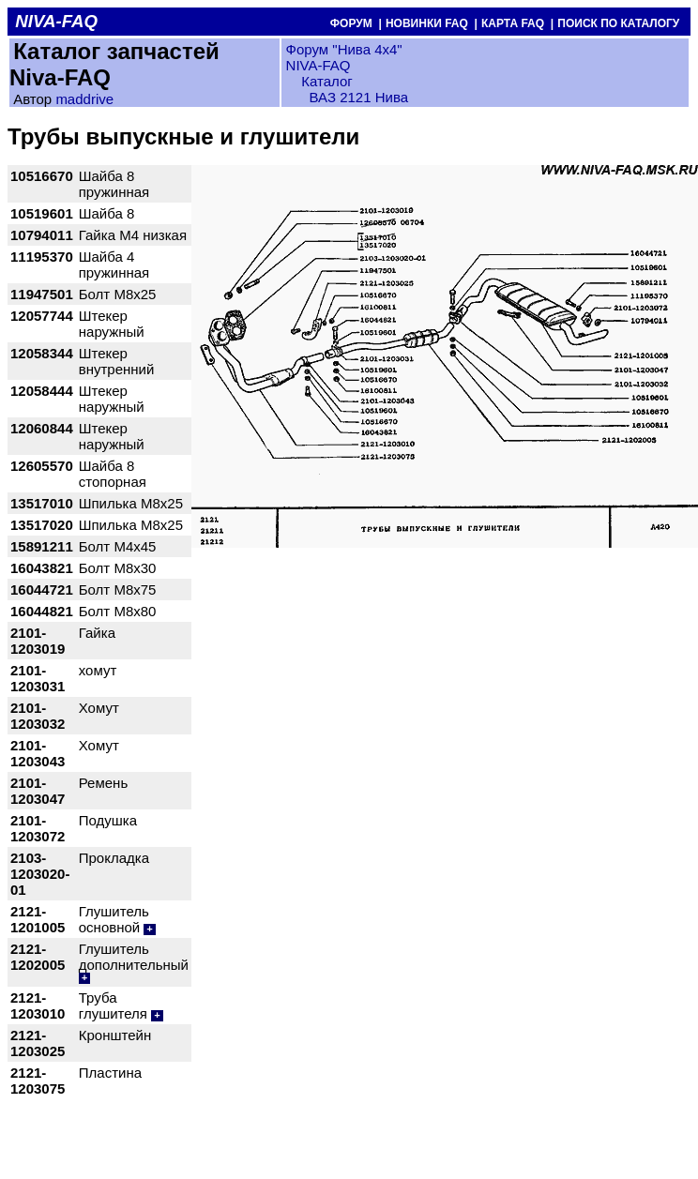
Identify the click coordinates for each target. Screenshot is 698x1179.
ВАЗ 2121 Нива (359, 97)
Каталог (325, 81)
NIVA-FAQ (318, 65)
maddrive (84, 99)
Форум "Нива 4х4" (344, 49)
